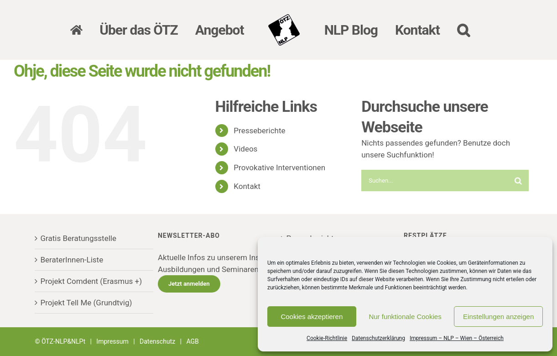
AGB (192, 341)
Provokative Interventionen (279, 167)
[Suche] (518, 180)
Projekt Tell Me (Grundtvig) (86, 302)
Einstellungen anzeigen (498, 316)
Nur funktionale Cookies (405, 316)
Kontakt (247, 186)
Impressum (112, 341)
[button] (463, 30)
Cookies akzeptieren (312, 316)
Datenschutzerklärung (378, 338)
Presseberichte (259, 130)
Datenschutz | (163, 341)
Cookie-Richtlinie (327, 338)
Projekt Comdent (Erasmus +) (91, 281)
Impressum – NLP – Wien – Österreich (457, 338)
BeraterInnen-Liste (71, 259)
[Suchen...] (434, 180)
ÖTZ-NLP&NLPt (63, 341)
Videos (245, 148)
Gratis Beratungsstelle (78, 238)
